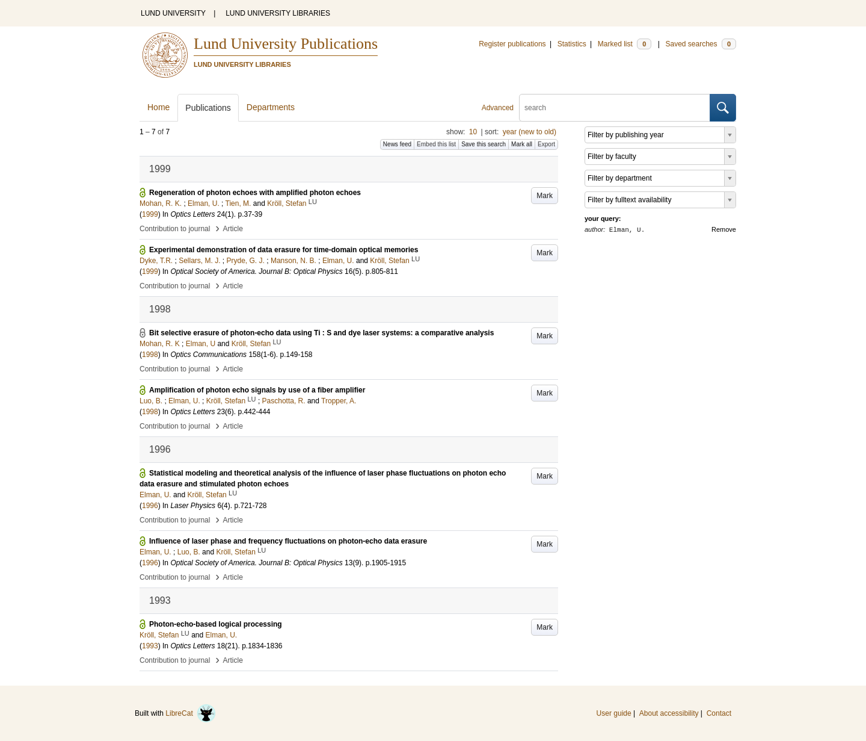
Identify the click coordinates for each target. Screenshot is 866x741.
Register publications (512, 44)
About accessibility (669, 713)
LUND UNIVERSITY (173, 13)
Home (158, 107)
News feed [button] (397, 144)
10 (473, 132)
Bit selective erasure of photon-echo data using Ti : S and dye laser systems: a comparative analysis (321, 333)
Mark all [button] (521, 144)
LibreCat (190, 713)
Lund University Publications (286, 43)
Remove (723, 229)
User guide (614, 713)
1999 (150, 214)
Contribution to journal (175, 229)
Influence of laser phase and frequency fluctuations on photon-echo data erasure (288, 541)
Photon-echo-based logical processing (215, 624)
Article (233, 229)
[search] (614, 108)
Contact (719, 713)
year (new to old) (529, 132)
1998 (150, 354)
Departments (271, 107)
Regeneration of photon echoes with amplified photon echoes (255, 192)
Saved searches (700, 44)
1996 (150, 505)
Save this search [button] (483, 144)
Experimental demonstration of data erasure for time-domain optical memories (283, 250)
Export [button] (546, 144)
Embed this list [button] (436, 144)
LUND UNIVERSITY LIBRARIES (278, 13)
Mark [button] (544, 195)
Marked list (624, 44)
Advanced (498, 108)
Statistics (571, 44)
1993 (150, 646)
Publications (208, 108)
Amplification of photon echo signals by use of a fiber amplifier (257, 390)
